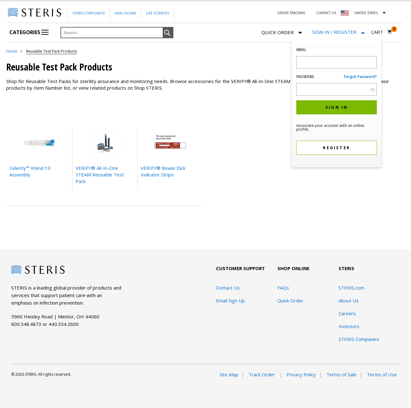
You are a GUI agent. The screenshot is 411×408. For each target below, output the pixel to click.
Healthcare (125, 13)
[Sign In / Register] (338, 32)
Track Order (262, 374)
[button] (168, 33)
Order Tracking (291, 13)
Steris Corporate (88, 13)
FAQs (283, 288)
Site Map (228, 374)
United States (366, 13)
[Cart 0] (381, 32)
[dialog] (336, 104)
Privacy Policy (301, 374)
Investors (349, 326)
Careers (347, 313)
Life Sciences (157, 13)
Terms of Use (382, 374)
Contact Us (326, 13)
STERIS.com (351, 288)
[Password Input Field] (336, 89)
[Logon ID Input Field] (336, 62)
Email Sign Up (230, 300)
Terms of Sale (341, 374)
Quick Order (281, 32)
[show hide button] (372, 89)
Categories (29, 32)
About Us (349, 300)
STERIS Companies (359, 339)
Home (11, 51)
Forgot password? (360, 76)
